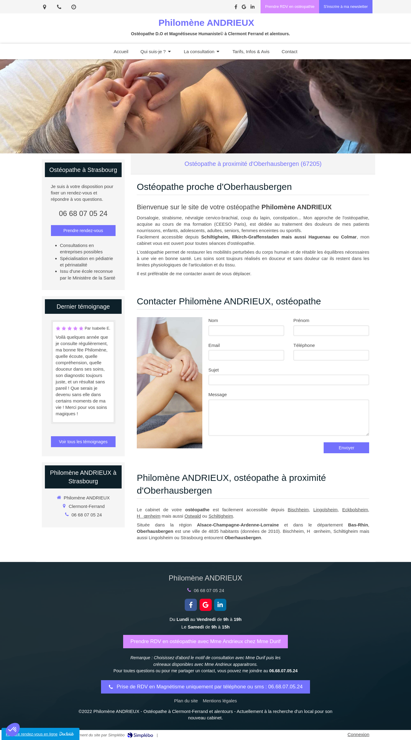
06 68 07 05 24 (83, 213)
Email (214, 345)
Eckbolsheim (355, 509)
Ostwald (192, 516)
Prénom (301, 320)
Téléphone (304, 345)
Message (217, 394)
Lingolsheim (325, 509)
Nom (213, 320)
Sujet (213, 369)
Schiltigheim (220, 516)
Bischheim (298, 509)
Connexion (358, 734)
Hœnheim (148, 516)
